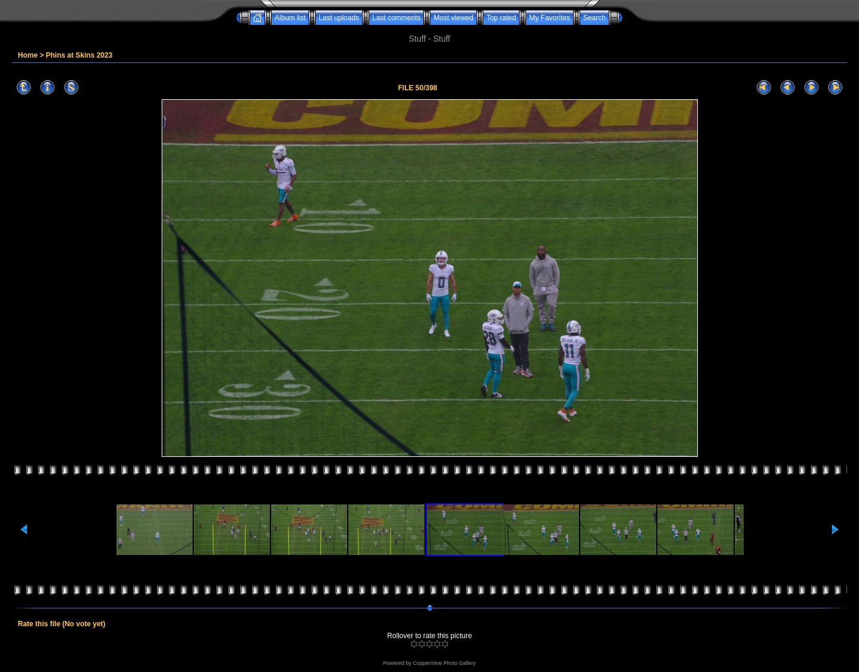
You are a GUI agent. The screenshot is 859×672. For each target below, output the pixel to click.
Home (27, 55)
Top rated (501, 18)
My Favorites (549, 18)
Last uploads (339, 18)
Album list (290, 18)
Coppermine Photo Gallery (444, 663)
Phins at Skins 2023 (79, 55)
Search (594, 18)
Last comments (396, 18)
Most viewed (453, 18)
